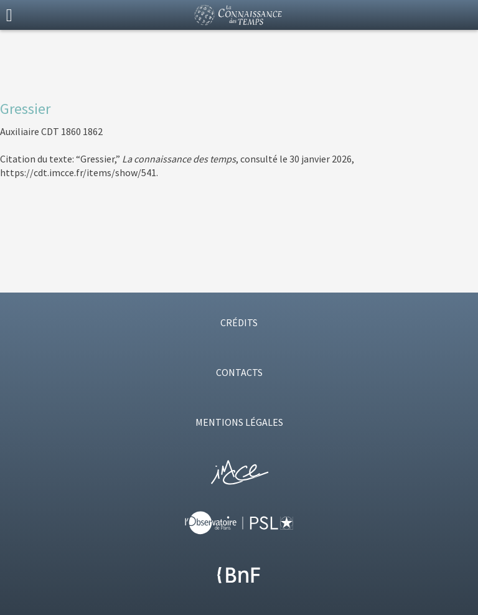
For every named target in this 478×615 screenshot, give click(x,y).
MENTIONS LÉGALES (239, 422)
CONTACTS (239, 372)
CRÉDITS (239, 322)
